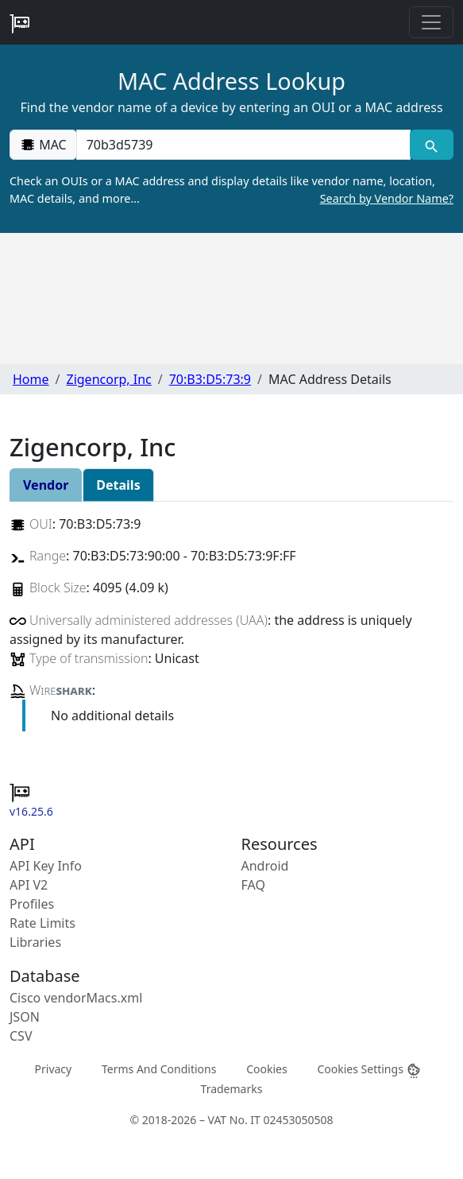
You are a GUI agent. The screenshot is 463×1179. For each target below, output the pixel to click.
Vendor (45, 485)
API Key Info (46, 866)
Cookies (266, 1068)
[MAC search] (431, 145)
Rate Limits (42, 923)
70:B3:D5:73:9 (210, 379)
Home (31, 379)
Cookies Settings (369, 1069)
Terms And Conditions (159, 1068)
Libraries (35, 942)
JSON (25, 1017)
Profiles (32, 904)
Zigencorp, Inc (108, 379)
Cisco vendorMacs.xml (76, 997)
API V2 (29, 885)
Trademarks (232, 1088)
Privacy (53, 1068)
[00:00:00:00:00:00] (243, 145)
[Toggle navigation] (431, 22)
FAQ (253, 885)
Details (118, 485)
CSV (21, 1036)
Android (265, 866)
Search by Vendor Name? (386, 198)
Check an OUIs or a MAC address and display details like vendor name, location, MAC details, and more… (231, 190)
